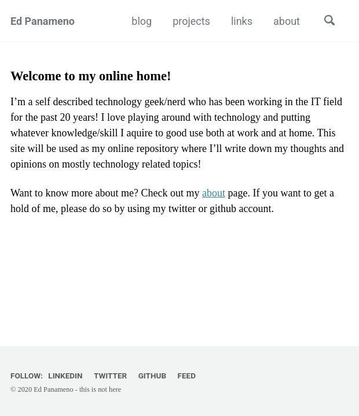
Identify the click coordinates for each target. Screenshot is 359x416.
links (241, 21)
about (286, 21)
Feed (187, 375)
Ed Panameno (42, 21)
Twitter (110, 375)
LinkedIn (65, 375)
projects (191, 21)
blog (141, 21)
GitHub (152, 375)
